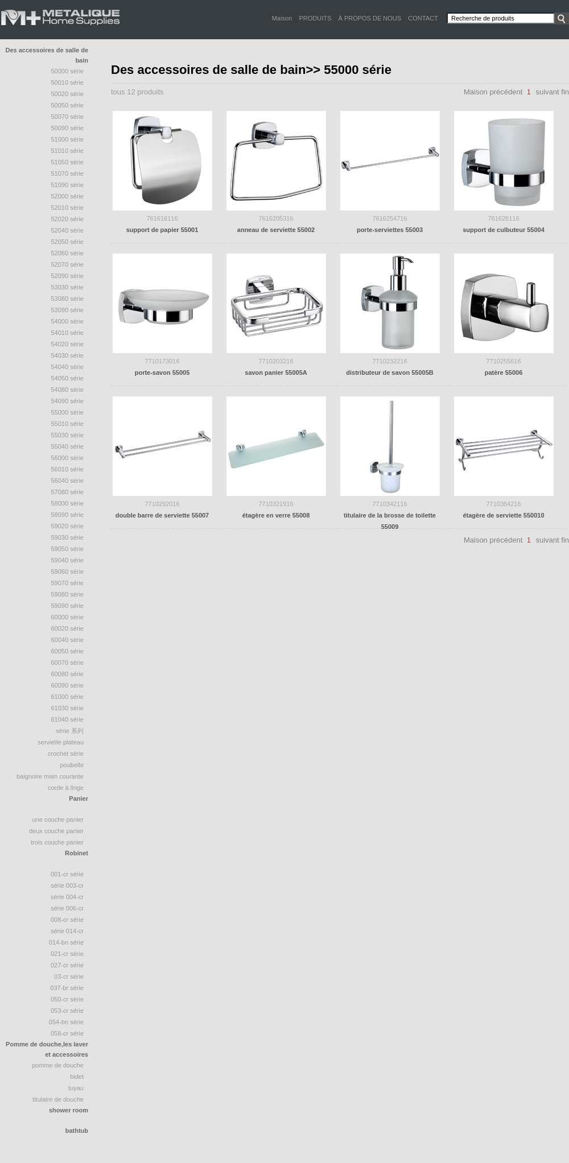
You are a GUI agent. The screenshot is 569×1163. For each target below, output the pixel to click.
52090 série (67, 275)
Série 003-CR (67, 885)
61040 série (67, 719)
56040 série (67, 480)
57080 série (67, 492)
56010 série (67, 469)
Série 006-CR (67, 908)
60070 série (67, 662)
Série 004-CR (67, 896)
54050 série (67, 378)
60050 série (67, 651)
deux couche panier (56, 830)
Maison (282, 18)
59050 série (67, 548)
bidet (77, 1076)
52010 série (67, 207)
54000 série (67, 321)
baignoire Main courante (50, 776)
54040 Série (67, 366)
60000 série (67, 617)
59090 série (67, 605)
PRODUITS (315, 18)
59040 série (67, 560)
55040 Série (67, 446)
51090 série (67, 184)
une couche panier (58, 819)
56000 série (67, 457)
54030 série (67, 355)
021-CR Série (67, 953)
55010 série (67, 423)
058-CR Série (67, 1033)
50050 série (67, 105)
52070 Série (67, 264)
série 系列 (70, 730)
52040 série (67, 230)
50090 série (67, 128)
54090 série (67, 401)
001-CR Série (67, 874)
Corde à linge (66, 787)
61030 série (67, 708)
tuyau (76, 1088)
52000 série (67, 196)
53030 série (67, 287)
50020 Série (67, 93)
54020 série (67, 344)
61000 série (67, 696)
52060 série (67, 253)
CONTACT (423, 18)
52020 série (67, 219)
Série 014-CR (67, 931)
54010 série (67, 332)
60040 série (67, 639)
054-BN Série (66, 1022)
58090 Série (67, 514)
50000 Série (67, 71)
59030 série (67, 537)
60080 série (67, 674)
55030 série (67, 435)
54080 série (67, 389)
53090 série (67, 310)
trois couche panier (57, 842)
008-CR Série (67, 919)
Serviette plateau (61, 742)
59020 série (67, 526)
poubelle (72, 764)
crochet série (66, 753)
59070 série (67, 583)
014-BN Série (66, 942)
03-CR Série (69, 976)
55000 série (67, 412)
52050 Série (67, 241)
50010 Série (67, 82)
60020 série (67, 628)
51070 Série (67, 173)
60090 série (67, 685)
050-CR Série (67, 999)
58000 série (67, 503)
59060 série (67, 571)
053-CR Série (67, 1010)
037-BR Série (67, 987)
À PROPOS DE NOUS (369, 18)
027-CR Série (67, 965)
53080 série (67, 298)
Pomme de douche (58, 1065)
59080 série (67, 594)
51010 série (67, 150)
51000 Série (67, 139)
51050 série (67, 162)
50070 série (67, 116)
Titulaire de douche (58, 1099)
